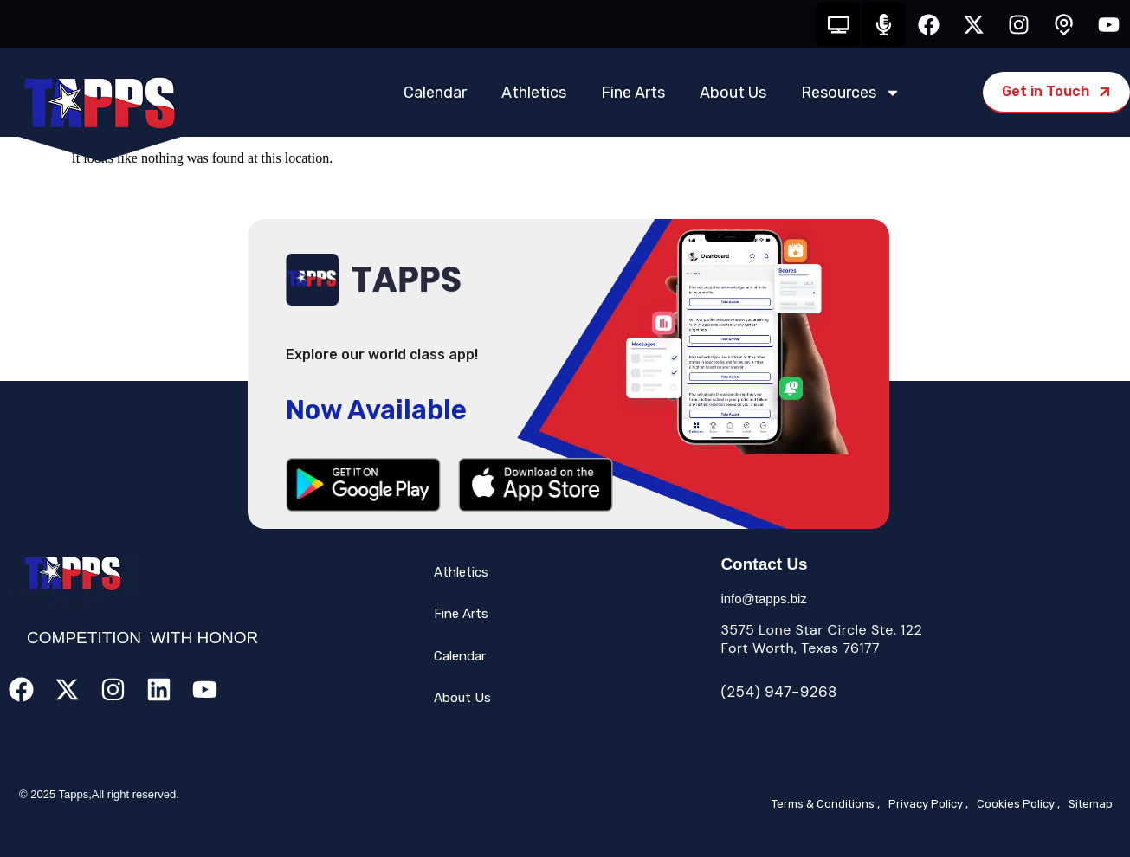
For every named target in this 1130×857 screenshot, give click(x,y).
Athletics (533, 92)
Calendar (435, 92)
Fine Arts (633, 92)
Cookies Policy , (1018, 803)
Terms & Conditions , (826, 803)
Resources (851, 92)
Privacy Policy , (928, 803)
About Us (733, 92)
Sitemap (1091, 803)
